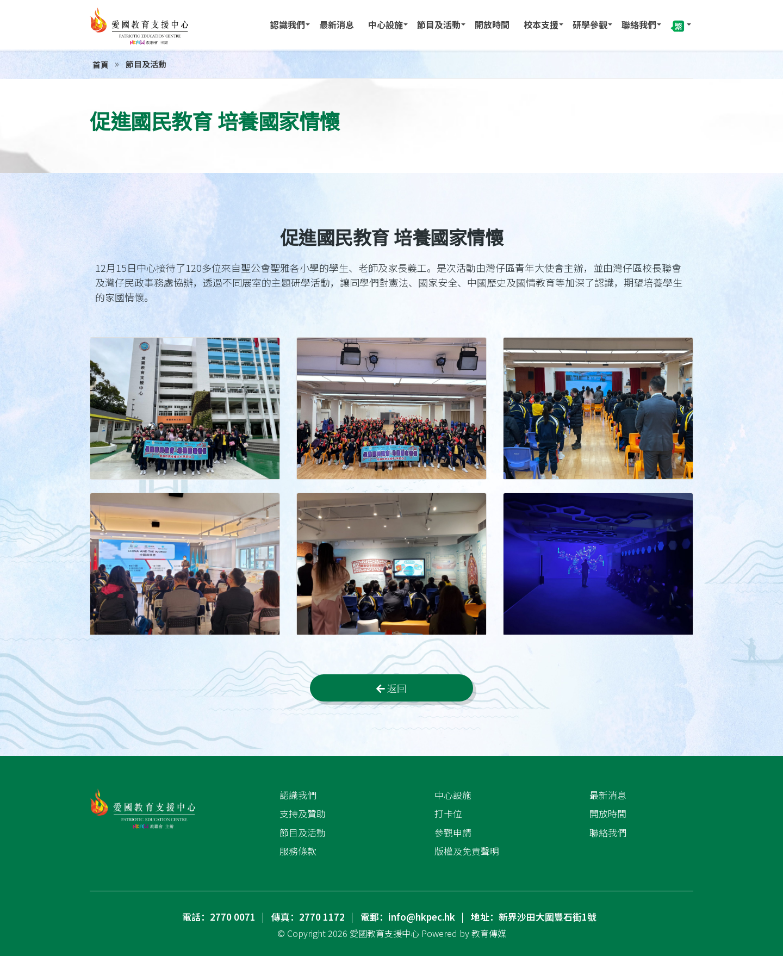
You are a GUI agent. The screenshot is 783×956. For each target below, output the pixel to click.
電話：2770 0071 (219, 916)
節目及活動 (439, 24)
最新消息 (336, 24)
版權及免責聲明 (466, 851)
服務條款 (297, 851)
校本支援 (541, 24)
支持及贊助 (302, 813)
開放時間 (492, 24)
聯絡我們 (639, 24)
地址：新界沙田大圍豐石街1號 (533, 916)
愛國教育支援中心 (384, 933)
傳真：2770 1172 (308, 916)
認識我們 (287, 24)
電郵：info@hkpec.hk (408, 916)
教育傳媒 (488, 933)
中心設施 (385, 24)
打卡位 (448, 813)
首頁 (100, 64)
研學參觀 (590, 24)
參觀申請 (452, 832)
